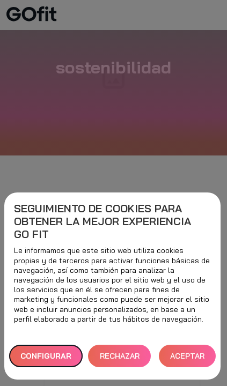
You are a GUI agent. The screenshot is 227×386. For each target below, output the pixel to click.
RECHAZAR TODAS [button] (120, 359)
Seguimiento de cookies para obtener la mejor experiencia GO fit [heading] (102, 221)
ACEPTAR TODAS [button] (187, 359)
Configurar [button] (45, 356)
